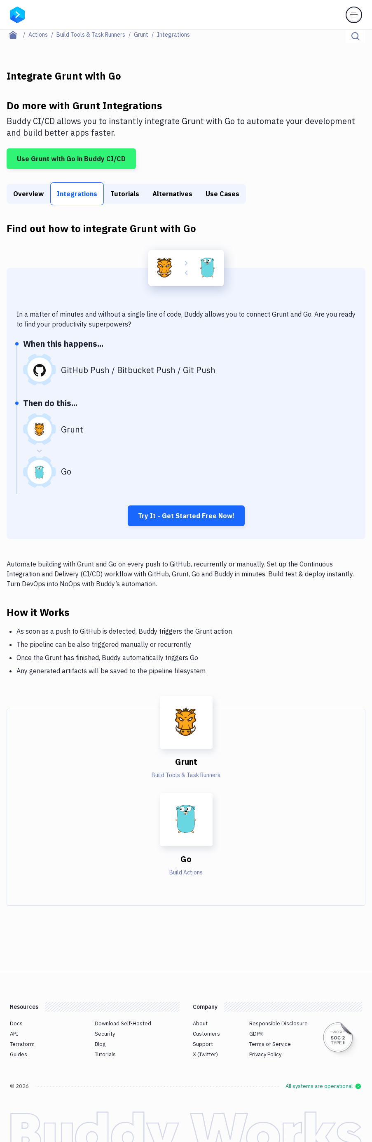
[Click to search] (355, 36)
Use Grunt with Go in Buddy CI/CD (71, 159)
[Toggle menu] (354, 15)
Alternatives (172, 194)
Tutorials (124, 194)
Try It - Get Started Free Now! (186, 516)
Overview (28, 194)
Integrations (77, 194)
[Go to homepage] (17, 14)
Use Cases (222, 194)
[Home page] (17, 35)
